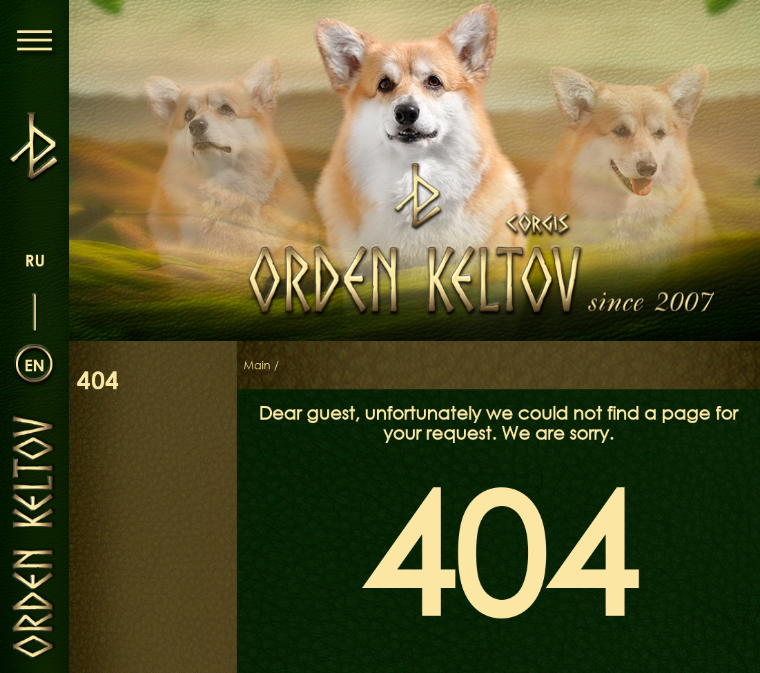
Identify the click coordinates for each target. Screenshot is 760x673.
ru (35, 260)
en (34, 365)
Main (257, 365)
